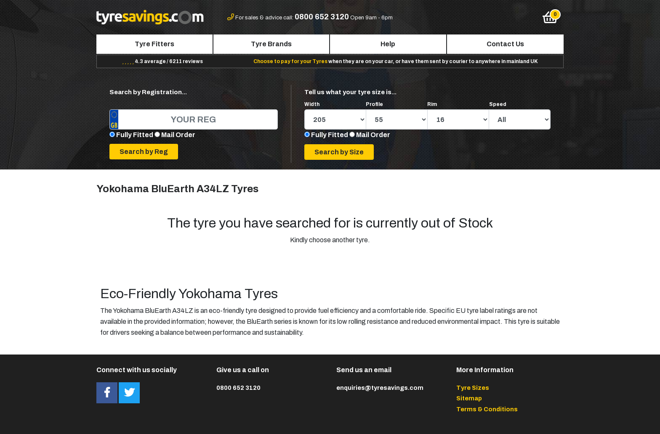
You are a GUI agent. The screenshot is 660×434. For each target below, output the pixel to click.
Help (388, 44)
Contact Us (505, 44)
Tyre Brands (271, 44)
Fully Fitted (134, 134)
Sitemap (469, 398)
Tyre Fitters (154, 44)
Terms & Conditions (487, 409)
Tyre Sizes (472, 387)
